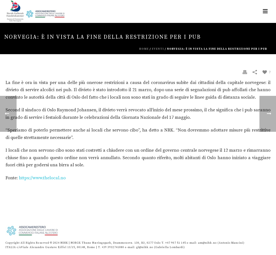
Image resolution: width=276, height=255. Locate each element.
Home (144, 49)
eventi (158, 49)
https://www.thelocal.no (42, 178)
